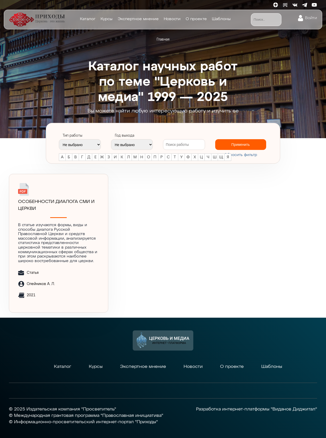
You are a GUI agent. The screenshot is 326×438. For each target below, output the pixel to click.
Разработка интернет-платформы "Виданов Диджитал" (256, 409)
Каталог (88, 19)
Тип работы (72, 135)
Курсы (107, 19)
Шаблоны (221, 19)
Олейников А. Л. (41, 284)
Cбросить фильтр (240, 155)
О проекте (196, 19)
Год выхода (124, 135)
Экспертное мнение (138, 19)
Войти (311, 18)
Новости (172, 19)
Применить (240, 145)
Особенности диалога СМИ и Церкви (56, 205)
